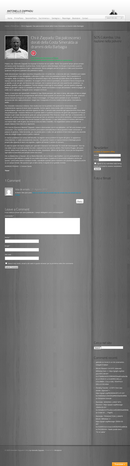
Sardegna (56, 18)
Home (10, 18)
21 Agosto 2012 (39, 189)
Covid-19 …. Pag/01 (105, 413)
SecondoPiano (31, 18)
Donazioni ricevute (104, 398)
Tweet (7, 171)
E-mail (96, 160)
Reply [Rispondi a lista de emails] (79, 201)
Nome (7, 240)
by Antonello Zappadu (36, 450)
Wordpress (58, 450)
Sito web (8, 258)
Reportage (66, 18)
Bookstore (76, 18)
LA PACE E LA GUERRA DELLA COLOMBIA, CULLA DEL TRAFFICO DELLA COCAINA (109, 381)
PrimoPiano (18, 18)
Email (7, 249)
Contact (85, 18)
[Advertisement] (111, 124)
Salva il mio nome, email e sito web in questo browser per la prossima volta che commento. (41, 266)
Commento (9, 216)
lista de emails (22, 189)
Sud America (44, 18)
